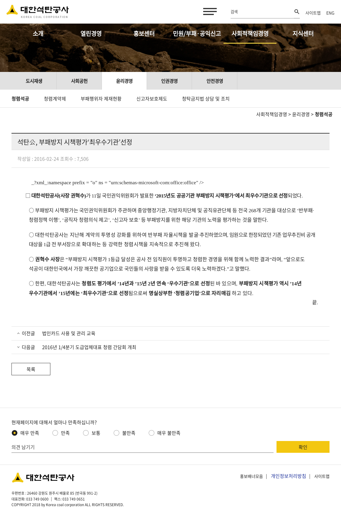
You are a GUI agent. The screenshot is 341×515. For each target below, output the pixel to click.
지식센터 (303, 33)
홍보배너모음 (251, 476)
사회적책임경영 (250, 33)
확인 (303, 446)
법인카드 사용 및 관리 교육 (68, 333)
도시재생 (34, 80)
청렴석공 (20, 98)
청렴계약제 (55, 98)
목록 (31, 369)
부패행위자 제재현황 (101, 98)
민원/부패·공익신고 (197, 33)
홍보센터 (144, 33)
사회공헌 (79, 80)
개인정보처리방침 (288, 475)
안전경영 (214, 80)
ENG (330, 13)
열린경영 (91, 33)
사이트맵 (313, 13)
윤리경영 (124, 80)
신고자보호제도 (151, 98)
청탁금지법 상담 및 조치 (206, 98)
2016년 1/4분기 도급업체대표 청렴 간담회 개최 (88, 347)
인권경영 (169, 80)
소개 (38, 33)
